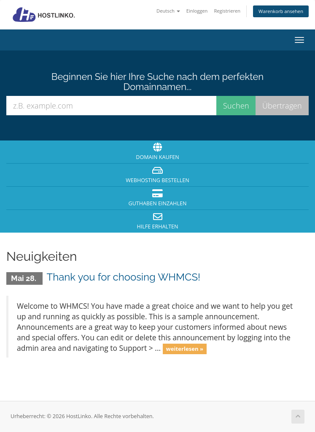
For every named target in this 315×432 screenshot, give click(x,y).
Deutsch (168, 11)
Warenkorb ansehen (280, 11)
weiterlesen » (184, 348)
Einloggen (197, 11)
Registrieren (227, 11)
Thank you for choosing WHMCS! (124, 277)
